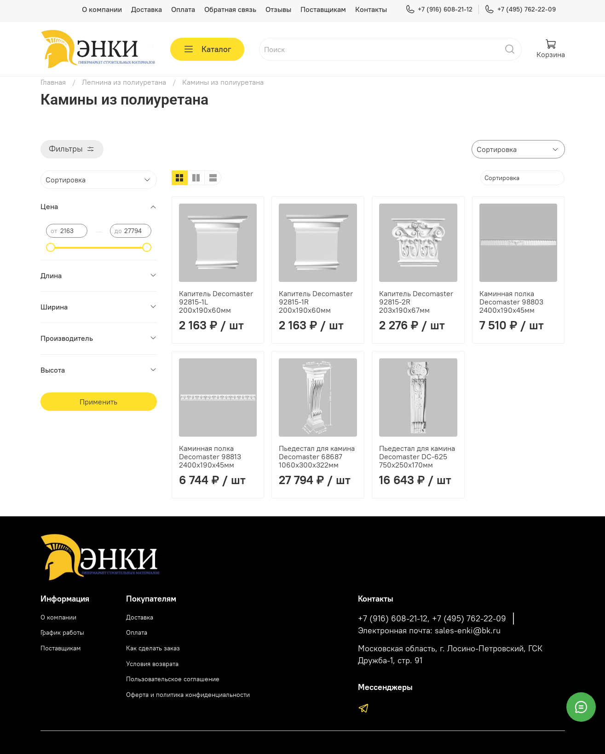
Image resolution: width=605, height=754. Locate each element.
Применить (98, 401)
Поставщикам (323, 9)
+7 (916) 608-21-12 (438, 9)
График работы (62, 632)
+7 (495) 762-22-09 (519, 9)
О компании (102, 9)
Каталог (207, 49)
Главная (53, 82)
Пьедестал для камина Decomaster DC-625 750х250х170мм (417, 456)
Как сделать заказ (153, 648)
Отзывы (278, 9)
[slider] (51, 247)
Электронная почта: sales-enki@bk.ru (429, 630)
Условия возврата (152, 664)
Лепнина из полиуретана (124, 82)
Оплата (183, 9)
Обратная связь (230, 9)
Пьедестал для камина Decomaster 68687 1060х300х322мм (317, 456)
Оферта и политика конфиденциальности (188, 694)
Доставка (146, 9)
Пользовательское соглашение (172, 679)
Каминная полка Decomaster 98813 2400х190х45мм (210, 456)
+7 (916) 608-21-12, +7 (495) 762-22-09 (432, 619)
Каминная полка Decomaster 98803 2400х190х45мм (511, 302)
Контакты (371, 9)
